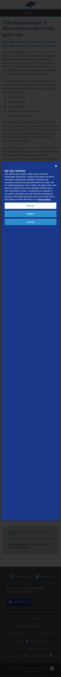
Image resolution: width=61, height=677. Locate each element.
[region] (30, 341)
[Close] (56, 166)
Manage (30, 206)
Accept (30, 222)
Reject (30, 214)
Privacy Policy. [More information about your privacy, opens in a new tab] (44, 199)
